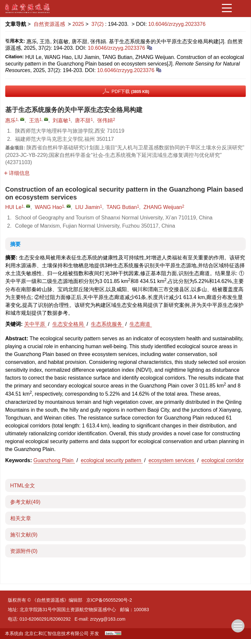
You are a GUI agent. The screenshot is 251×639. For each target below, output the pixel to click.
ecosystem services (171, 460)
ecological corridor (222, 460)
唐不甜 (83, 120)
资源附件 (24, 551)
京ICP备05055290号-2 (109, 600)
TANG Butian (122, 207)
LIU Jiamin (87, 207)
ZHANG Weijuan (162, 207)
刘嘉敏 (60, 120)
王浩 (34, 120)
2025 (78, 24)
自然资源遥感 (49, 24)
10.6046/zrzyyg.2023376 (177, 24)
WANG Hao (48, 207)
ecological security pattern (111, 460)
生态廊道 (140, 324)
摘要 (15, 244)
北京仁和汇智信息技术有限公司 (57, 633)
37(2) (98, 24)
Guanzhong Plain (54, 460)
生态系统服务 (107, 324)
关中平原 (35, 324)
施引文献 (24, 534)
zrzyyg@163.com (107, 619)
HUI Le (13, 207)
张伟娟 (105, 120)
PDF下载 (130, 91)
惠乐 (10, 120)
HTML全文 (22, 485)
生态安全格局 (68, 324)
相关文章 (20, 518)
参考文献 (25, 502)
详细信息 (17, 173)
